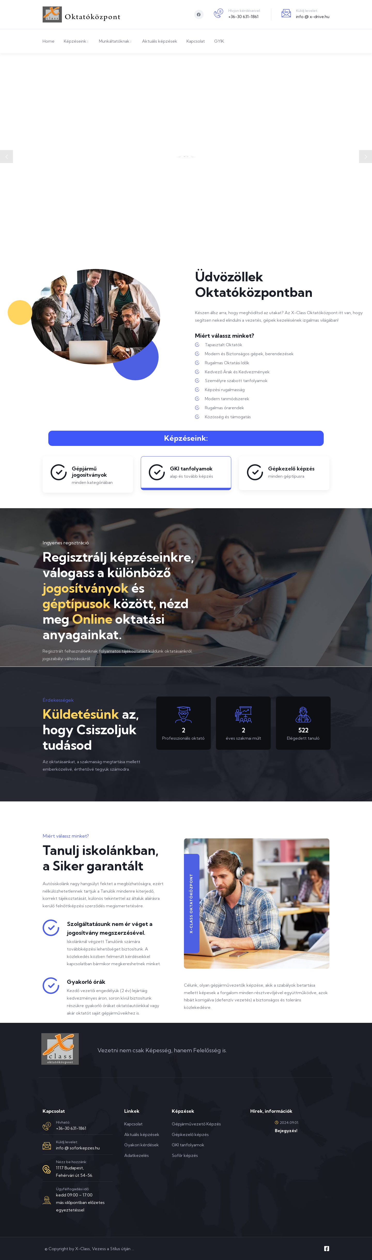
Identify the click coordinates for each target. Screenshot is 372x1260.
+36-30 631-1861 (243, 16)
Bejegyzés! (286, 1130)
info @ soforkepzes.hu (78, 1147)
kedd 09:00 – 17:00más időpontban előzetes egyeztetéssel (80, 1202)
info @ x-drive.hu (312, 16)
